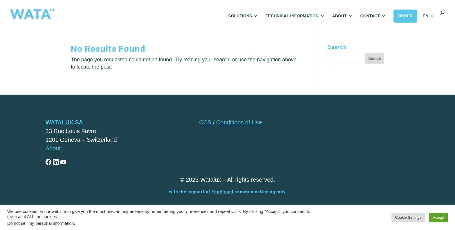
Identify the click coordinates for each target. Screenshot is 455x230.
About (53, 148)
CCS (205, 122)
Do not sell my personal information (40, 223)
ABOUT (339, 16)
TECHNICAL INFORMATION (292, 16)
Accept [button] (438, 217)
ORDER (405, 16)
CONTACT (370, 16)
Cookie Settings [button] (408, 217)
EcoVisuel (222, 191)
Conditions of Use (239, 122)
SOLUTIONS (240, 16)
